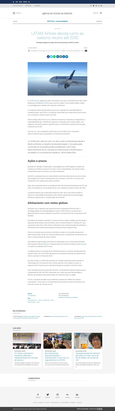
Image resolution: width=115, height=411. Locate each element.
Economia (47, 316)
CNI (17, 1)
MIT (37, 263)
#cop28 (37, 302)
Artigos (47, 402)
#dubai (52, 300)
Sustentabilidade (62, 21)
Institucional (17, 316)
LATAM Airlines (34, 101)
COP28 (46, 103)
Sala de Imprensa (17, 5)
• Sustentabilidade (32, 295)
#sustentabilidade (31, 300)
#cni (36, 300)
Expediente (37, 5)
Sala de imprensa (64, 402)
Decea (84, 244)
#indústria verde (46, 300)
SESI (20, 1)
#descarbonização (31, 302)
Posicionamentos (54, 402)
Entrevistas (41, 402)
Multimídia (28, 5)
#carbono (40, 300)
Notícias (35, 402)
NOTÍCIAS (50, 21)
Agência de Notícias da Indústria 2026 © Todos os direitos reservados (29, 409)
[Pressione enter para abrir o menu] (14, 13)
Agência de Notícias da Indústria (69, 297)
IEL (29, 1)
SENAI (25, 1)
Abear (45, 244)
